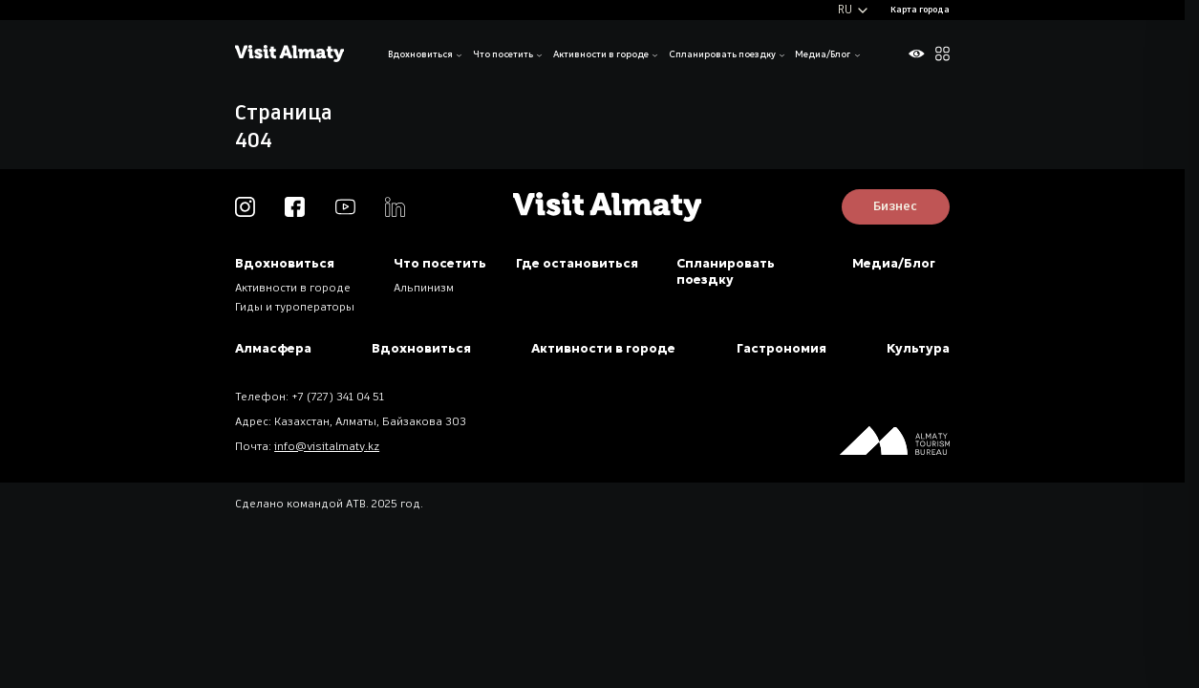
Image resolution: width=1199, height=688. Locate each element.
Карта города (920, 10)
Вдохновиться (420, 54)
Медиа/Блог (822, 54)
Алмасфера (273, 348)
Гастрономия (781, 348)
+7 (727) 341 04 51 (337, 397)
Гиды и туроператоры (294, 307)
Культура (918, 348)
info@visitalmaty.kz (326, 447)
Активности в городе (601, 54)
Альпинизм (424, 288)
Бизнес (895, 207)
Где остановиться (577, 263)
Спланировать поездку (722, 54)
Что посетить (503, 54)
